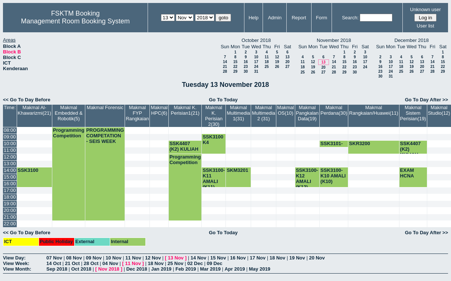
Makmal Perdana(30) (333, 110)
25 (266, 67)
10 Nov (114, 258)
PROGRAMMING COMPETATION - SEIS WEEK (105, 135)
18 (266, 62)
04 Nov (110, 263)
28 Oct (91, 263)
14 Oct (53, 263)
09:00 (10, 137)
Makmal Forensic (105, 107)
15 (235, 62)
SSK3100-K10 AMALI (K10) (333, 175)
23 (246, 67)
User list (425, 26)
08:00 (10, 130)
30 (246, 71)
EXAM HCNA (407, 173)
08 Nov (74, 258)
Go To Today (223, 99)
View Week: (16, 263)
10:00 (10, 143)
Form (321, 17)
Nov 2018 (108, 269)
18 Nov (278, 258)
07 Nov (54, 258)
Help (253, 17)
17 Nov (258, 258)
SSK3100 (28, 170)
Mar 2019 (210, 269)
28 (225, 71)
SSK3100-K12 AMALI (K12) (307, 178)
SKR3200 (359, 143)
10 (256, 57)
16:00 (10, 183)
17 (256, 62)
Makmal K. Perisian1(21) (185, 110)
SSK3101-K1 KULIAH (333, 146)
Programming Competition (69, 132)
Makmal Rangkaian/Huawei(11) (373, 110)
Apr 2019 (234, 269)
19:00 (10, 203)
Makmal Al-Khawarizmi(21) (34, 110)
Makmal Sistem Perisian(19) (413, 113)
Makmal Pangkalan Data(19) (307, 113)
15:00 (10, 177)
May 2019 (259, 269)
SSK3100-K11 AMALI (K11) (214, 178)
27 (287, 67)
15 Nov (218, 258)
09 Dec (215, 263)
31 (256, 71)
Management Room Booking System (75, 21)
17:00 (10, 190)
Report (299, 17)
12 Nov (153, 258)
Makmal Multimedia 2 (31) (263, 113)
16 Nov (238, 258)
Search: (350, 17)
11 (266, 57)
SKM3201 (237, 170)
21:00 (10, 217)
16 (246, 62)
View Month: (17, 269)
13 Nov (176, 258)
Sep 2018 (56, 269)
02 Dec (195, 263)
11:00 (10, 150)
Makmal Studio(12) (439, 110)
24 (256, 67)
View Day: (14, 258)
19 (277, 62)
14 (225, 62)
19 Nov (297, 258)
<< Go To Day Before (26, 99)
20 (287, 62)
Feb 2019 (185, 269)
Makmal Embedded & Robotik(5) (69, 113)
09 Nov (94, 258)
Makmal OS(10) (285, 110)
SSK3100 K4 (213, 139)
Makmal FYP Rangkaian (137, 113)
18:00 (10, 197)
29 (235, 71)
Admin (275, 17)
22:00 (10, 223)
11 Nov (133, 258)
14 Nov (199, 258)
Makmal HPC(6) (159, 110)
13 (287, 57)
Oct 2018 (81, 269)
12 (277, 57)
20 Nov (317, 258)
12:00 (10, 157)
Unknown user (425, 9)
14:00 (10, 170)
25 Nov (176, 263)
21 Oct (72, 263)
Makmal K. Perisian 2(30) (214, 116)
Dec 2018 (136, 269)
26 (277, 67)
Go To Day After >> (426, 99)
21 (225, 67)
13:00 (10, 163)
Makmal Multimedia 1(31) (238, 113)
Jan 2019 (161, 269)
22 (235, 67)
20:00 (10, 210)
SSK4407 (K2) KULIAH (183, 146)
